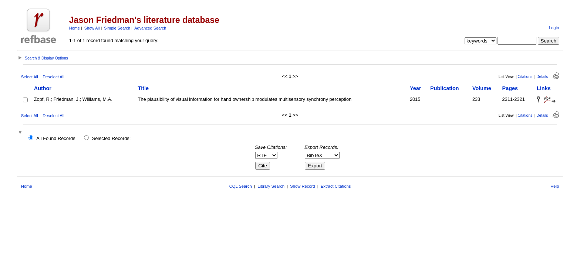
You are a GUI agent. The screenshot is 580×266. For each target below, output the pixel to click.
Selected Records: (111, 138)
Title (143, 88)
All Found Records (55, 138)
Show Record (302, 186)
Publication (444, 88)
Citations (524, 77)
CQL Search (240, 186)
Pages (510, 88)
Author (42, 88)
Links (544, 88)
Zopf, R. (42, 99)
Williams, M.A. (97, 99)
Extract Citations (336, 186)
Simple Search (117, 28)
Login (554, 27)
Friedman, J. (66, 99)
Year (415, 88)
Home (74, 28)
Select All (29, 77)
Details (542, 77)
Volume (481, 88)
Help (554, 186)
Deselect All (53, 77)
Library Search (270, 186)
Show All (92, 28)
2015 (415, 99)
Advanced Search (150, 28)
